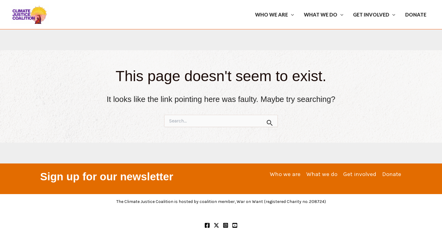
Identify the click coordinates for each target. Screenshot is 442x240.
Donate (415, 14)
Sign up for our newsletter (106, 176)
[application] (291, 15)
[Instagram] (225, 225)
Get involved (374, 15)
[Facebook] (207, 225)
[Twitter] (216, 225)
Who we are (274, 15)
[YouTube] (235, 225)
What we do (323, 15)
